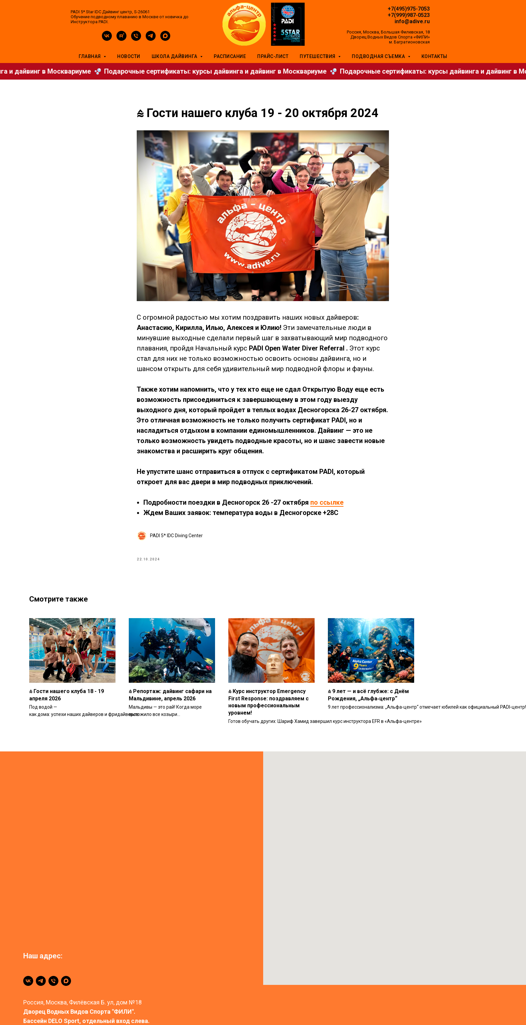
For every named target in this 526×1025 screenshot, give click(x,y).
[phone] (136, 39)
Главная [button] (90, 56)
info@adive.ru (412, 21)
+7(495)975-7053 (409, 9)
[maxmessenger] (165, 39)
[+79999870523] (53, 991)
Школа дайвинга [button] (175, 56)
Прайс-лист (272, 56)
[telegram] (151, 39)
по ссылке (327, 508)
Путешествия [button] (318, 56)
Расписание (230, 56)
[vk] (107, 39)
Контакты (434, 56)
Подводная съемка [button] (379, 56)
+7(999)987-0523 (409, 15)
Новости (128, 56)
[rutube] (121, 39)
